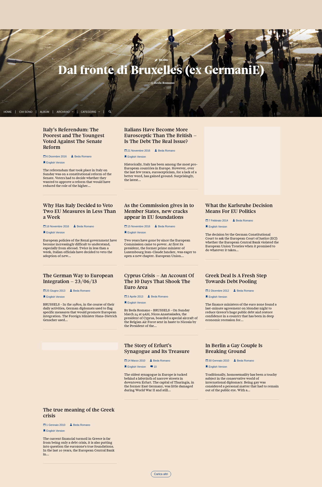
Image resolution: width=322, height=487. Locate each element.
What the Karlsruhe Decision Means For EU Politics (239, 208)
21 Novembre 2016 (137, 150)
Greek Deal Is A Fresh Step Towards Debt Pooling (236, 278)
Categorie (88, 111)
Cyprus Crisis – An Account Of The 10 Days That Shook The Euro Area (159, 281)
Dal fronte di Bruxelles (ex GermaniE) (161, 70)
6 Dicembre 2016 (55, 156)
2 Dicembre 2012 (217, 290)
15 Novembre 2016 (137, 226)
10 (153, 366)
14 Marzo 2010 (134, 360)
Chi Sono (25, 111)
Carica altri (161, 474)
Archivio (63, 111)
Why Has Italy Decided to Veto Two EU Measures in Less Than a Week (79, 211)
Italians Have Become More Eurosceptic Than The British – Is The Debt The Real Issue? (160, 135)
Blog (161, 59)
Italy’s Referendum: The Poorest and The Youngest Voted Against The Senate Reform (73, 138)
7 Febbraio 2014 (216, 220)
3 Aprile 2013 (133, 296)
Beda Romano (164, 83)
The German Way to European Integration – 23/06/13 (78, 278)
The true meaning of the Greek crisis (78, 413)
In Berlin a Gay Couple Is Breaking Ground (233, 348)
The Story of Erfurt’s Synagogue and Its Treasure (157, 348)
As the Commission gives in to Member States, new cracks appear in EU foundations (159, 211)
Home (8, 111)
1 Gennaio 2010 (54, 424)
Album (44, 111)
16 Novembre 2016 (56, 226)
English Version (55, 162)
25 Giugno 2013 (54, 290)
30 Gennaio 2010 (217, 360)
